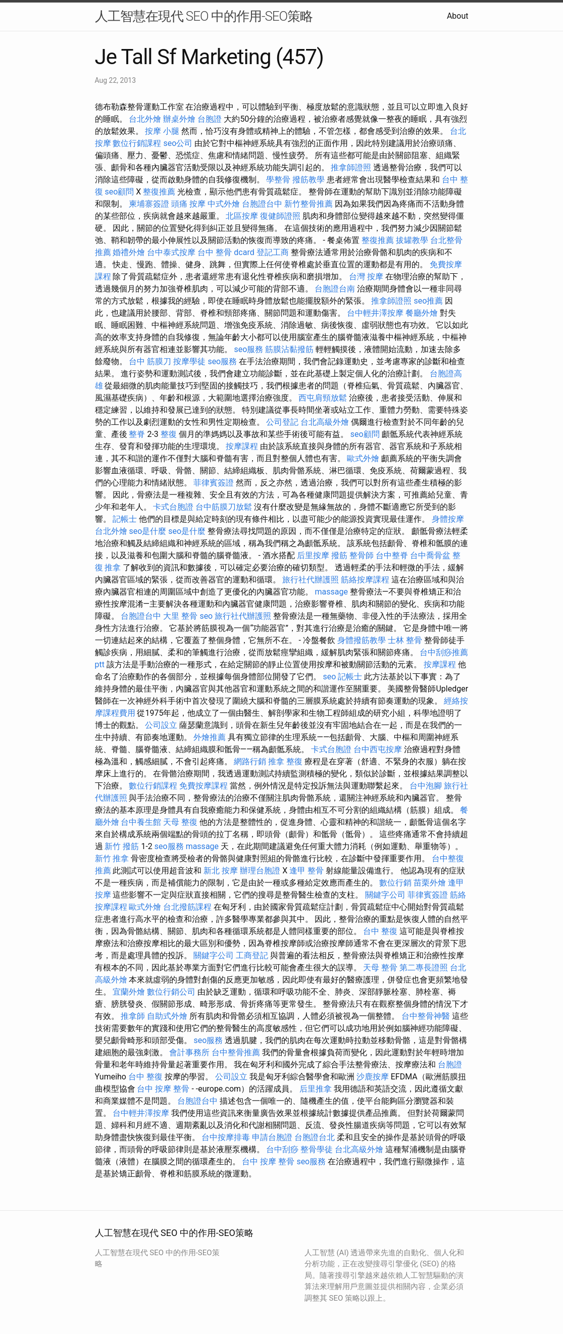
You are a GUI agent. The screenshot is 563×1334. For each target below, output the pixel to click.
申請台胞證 (272, 1137)
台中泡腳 (426, 785)
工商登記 (252, 955)
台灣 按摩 (366, 276)
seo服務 (248, 349)
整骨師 (361, 555)
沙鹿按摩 (372, 1076)
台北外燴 (145, 119)
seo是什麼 (147, 531)
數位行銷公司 (171, 992)
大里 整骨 (180, 616)
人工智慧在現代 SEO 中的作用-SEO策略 (204, 16)
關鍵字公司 (385, 895)
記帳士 (125, 519)
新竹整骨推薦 (308, 204)
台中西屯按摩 (377, 749)
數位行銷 (395, 882)
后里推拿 (315, 1089)
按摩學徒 (189, 361)
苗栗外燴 (430, 882)
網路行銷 (250, 761)
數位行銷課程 (137, 143)
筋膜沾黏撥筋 (289, 349)
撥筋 (339, 555)
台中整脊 (392, 555)
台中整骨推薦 (236, 1052)
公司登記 (282, 422)
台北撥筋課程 (187, 907)
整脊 (137, 434)
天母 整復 (180, 822)
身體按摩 (448, 519)
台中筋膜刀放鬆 (223, 507)
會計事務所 (189, 1052)
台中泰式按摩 (171, 252)
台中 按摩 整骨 (163, 1089)
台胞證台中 (262, 204)
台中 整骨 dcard (225, 252)
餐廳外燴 (421, 313)
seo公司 (177, 143)
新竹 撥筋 (122, 846)
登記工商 (273, 252)
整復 (169, 434)
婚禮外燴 (129, 252)
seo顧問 (119, 191)
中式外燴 (224, 204)
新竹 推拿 (112, 858)
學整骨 (278, 179)
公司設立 (161, 725)
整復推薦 (159, 191)
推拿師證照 (351, 167)
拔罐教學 (412, 240)
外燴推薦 (209, 737)
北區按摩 (242, 216)
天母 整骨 (380, 967)
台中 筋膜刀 (150, 361)
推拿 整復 (285, 761)
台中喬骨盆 (430, 555)
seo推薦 (428, 301)
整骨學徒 (316, 1149)
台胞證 (209, 119)
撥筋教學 (308, 179)
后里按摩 (313, 555)
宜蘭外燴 (129, 992)
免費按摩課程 (203, 785)
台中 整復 (380, 931)
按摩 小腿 (162, 131)
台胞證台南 (335, 288)
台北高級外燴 (324, 422)
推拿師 (133, 1016)
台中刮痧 (282, 1149)
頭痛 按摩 (188, 204)
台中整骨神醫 (425, 1016)
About (458, 16)
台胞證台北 (314, 1137)
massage (331, 592)
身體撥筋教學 (361, 640)
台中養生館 (141, 822)
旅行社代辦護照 (310, 579)
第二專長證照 (423, 967)
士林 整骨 (405, 640)
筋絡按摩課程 (365, 579)
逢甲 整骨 (306, 870)
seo (206, 616)
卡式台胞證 (173, 507)
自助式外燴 (167, 1016)
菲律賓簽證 (213, 482)
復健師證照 (280, 216)
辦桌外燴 (179, 119)
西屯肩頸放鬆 (322, 398)
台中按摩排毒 (225, 1137)
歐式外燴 (363, 458)
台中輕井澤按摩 (375, 313)
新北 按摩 (220, 870)
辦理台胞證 (260, 870)
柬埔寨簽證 (149, 204)
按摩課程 (242, 446)
